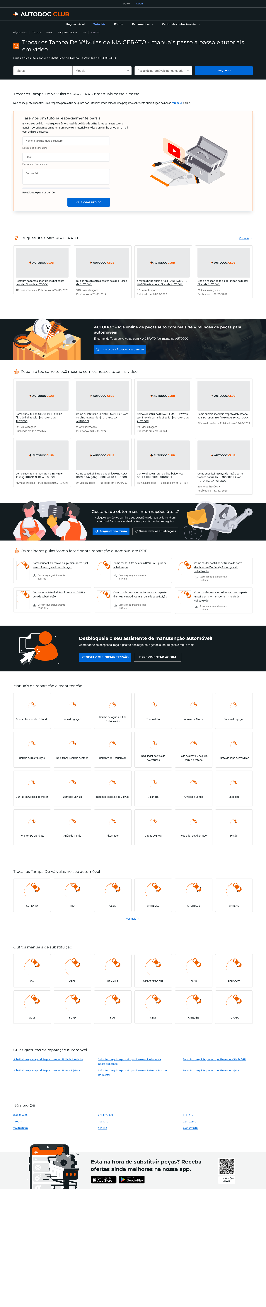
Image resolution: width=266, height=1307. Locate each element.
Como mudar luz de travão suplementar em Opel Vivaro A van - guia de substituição (60, 565)
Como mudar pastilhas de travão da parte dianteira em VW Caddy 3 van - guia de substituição (218, 567)
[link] (75, 24)
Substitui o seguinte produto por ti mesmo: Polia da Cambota (48, 1059)
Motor (49, 32)
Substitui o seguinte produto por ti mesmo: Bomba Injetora (46, 1070)
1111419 (188, 1115)
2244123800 (105, 1115)
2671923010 (190, 1128)
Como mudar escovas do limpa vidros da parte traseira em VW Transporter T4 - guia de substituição (220, 596)
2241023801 (190, 1121)
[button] (142, 24)
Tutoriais (36, 32)
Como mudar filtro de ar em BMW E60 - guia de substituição (139, 565)
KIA (84, 32)
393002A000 (20, 1115)
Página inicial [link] (20, 32)
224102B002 (20, 1128)
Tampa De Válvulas (67, 32)
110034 (17, 1121)
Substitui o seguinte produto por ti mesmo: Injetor (211, 1070)
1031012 (103, 1121)
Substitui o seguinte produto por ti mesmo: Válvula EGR (214, 1059)
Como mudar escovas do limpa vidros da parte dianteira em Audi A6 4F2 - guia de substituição (140, 594)
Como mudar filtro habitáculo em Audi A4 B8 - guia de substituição (59, 594)
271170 (102, 1128)
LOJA (126, 3)
